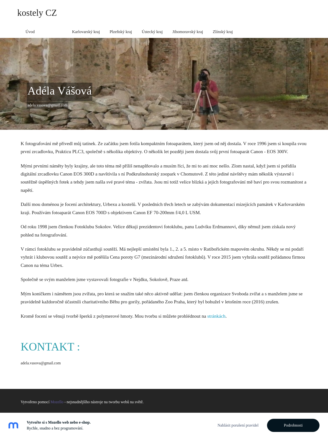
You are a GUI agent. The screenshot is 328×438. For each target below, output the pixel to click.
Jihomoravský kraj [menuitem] (188, 29)
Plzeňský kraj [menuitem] (121, 29)
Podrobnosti (293, 425)
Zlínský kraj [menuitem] (223, 29)
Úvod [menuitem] (30, 29)
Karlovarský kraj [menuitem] (86, 29)
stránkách (216, 313)
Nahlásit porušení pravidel (238, 425)
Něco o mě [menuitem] (53, 29)
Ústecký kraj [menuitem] (152, 29)
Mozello (57, 400)
